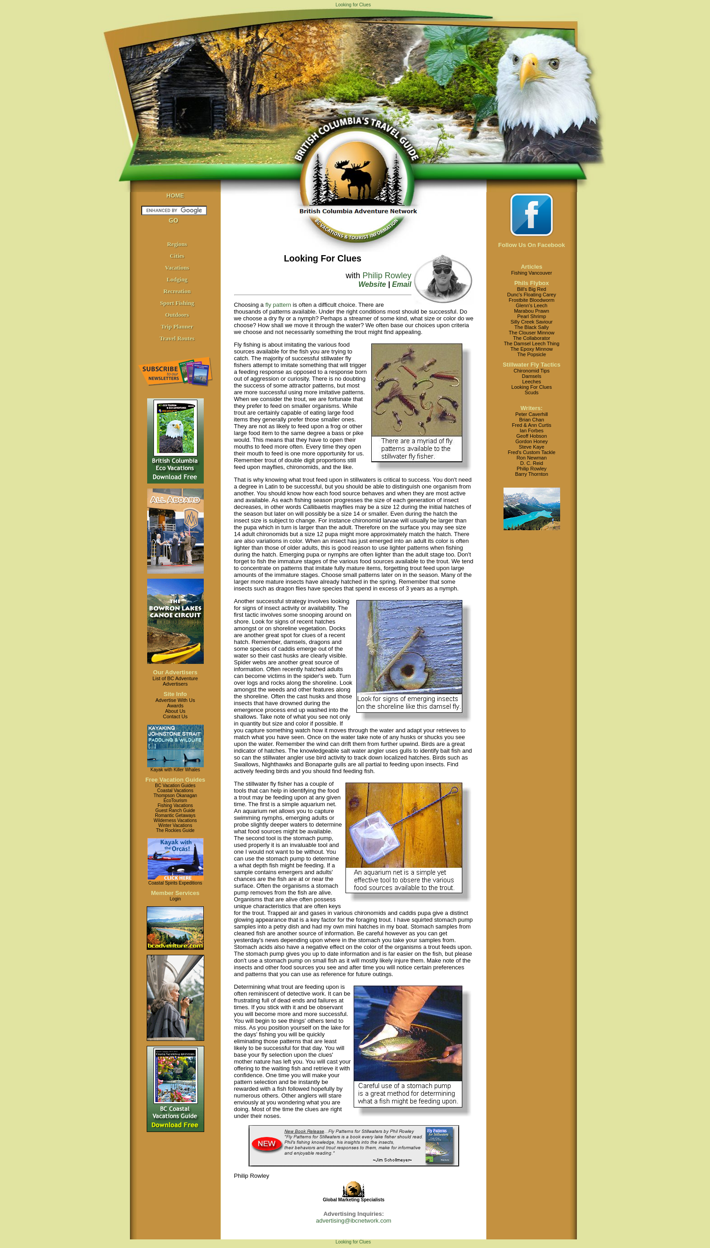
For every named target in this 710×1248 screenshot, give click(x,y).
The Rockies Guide (175, 830)
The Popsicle (531, 354)
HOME (175, 195)
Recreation (177, 291)
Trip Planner (177, 326)
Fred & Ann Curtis (532, 425)
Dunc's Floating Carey (531, 294)
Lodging (177, 279)
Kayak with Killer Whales (175, 769)
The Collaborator (531, 338)
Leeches (531, 381)
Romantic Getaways (175, 815)
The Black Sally (531, 327)
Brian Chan (531, 419)
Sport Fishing (177, 303)
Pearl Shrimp (531, 316)
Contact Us (175, 716)
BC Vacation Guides (175, 785)
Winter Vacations (175, 825)
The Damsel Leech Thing (532, 343)
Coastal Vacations (175, 790)
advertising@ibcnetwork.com (353, 1220)
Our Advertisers (175, 672)
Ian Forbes (532, 430)
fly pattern (278, 304)
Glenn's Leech (531, 305)
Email (402, 284)
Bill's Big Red (531, 289)
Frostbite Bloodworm (532, 300)
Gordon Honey (531, 441)
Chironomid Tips (531, 370)
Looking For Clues (531, 387)
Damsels (532, 376)
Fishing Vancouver (531, 273)
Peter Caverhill (531, 414)
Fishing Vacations (175, 805)
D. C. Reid (531, 463)
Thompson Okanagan (175, 795)
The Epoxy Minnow (531, 349)
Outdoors (177, 314)
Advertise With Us (175, 700)
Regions (177, 244)
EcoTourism (175, 800)
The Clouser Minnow (532, 332)
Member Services (175, 893)
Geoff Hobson (531, 436)
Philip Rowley (386, 275)
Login (175, 898)
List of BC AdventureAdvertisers (175, 681)
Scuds (532, 392)
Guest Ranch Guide (175, 810)
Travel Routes (176, 338)
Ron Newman (532, 457)
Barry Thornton (531, 474)
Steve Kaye (531, 447)
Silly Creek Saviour (532, 321)
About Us (175, 711)
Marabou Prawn (531, 311)
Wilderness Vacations (175, 820)
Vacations (177, 267)
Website (372, 284)
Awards (175, 705)
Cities (177, 255)
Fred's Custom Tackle (531, 452)
